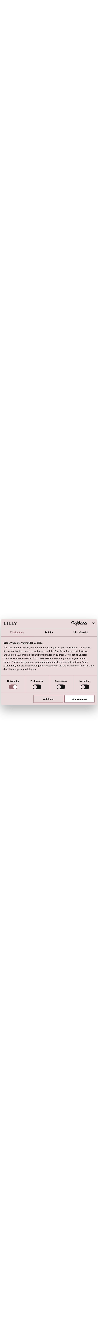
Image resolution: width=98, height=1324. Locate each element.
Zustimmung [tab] (17, 632)
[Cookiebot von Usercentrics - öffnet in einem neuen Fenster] (73, 623)
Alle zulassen (79, 699)
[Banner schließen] (93, 623)
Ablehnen (48, 699)
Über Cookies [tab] (81, 632)
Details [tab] (49, 632)
